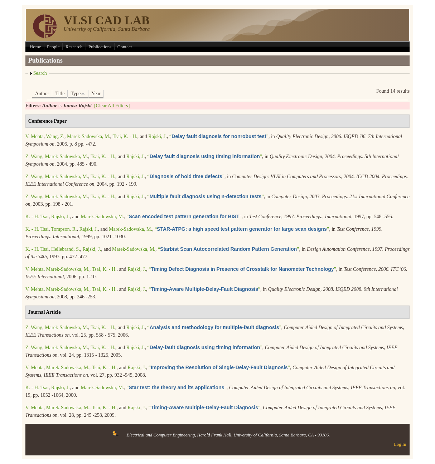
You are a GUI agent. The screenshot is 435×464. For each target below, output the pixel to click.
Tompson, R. (64, 229)
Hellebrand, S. (65, 249)
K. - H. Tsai (37, 216)
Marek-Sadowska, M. (88, 136)
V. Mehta (34, 136)
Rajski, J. (157, 136)
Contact (124, 46)
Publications (99, 46)
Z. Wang (34, 156)
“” (219, 136)
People (53, 46)
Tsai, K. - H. (125, 136)
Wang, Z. (55, 136)
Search (40, 73)
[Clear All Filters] (112, 105)
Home (35, 46)
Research (74, 46)
